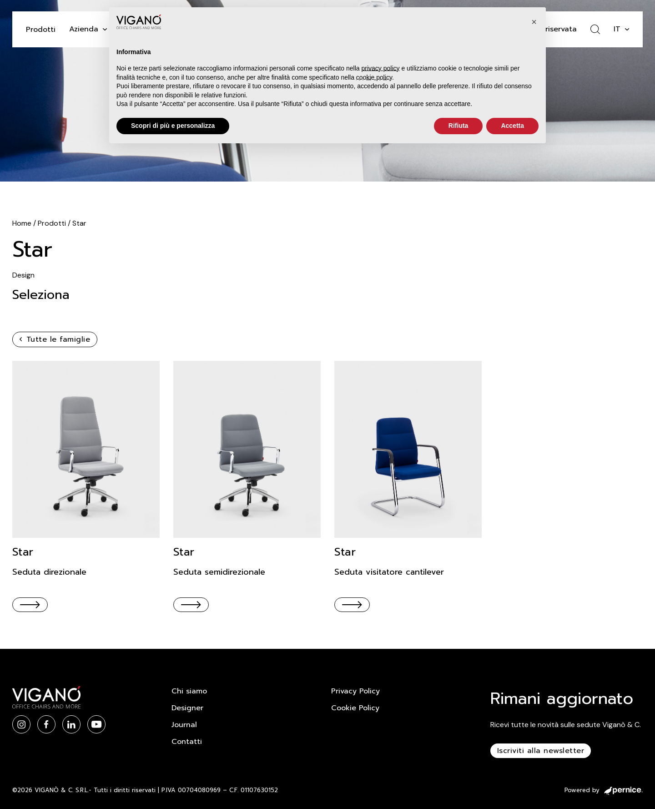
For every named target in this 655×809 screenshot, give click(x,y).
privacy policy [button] (381, 68)
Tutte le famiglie (55, 339)
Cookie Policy (355, 708)
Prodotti (40, 30)
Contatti (186, 742)
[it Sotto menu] (627, 29)
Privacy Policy (355, 691)
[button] (534, 22)
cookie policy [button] (374, 77)
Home (21, 223)
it (617, 29)
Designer (187, 708)
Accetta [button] (512, 125)
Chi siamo (189, 691)
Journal (184, 725)
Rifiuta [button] (458, 125)
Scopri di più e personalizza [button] (173, 125)
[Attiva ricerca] (595, 29)
